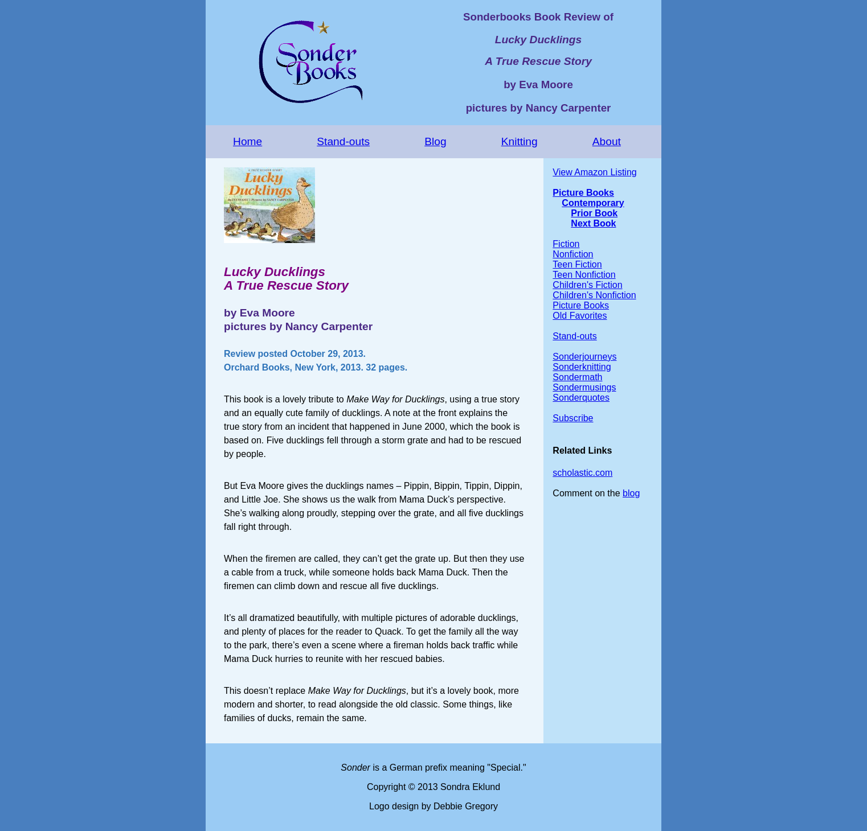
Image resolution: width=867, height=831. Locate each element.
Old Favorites (580, 315)
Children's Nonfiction (594, 295)
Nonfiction (573, 254)
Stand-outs (343, 141)
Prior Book (594, 213)
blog (631, 493)
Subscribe (573, 418)
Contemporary (593, 203)
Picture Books (583, 193)
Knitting (519, 141)
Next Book (593, 223)
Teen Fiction (577, 264)
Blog (435, 141)
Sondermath (577, 377)
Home (247, 141)
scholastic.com (582, 473)
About (606, 141)
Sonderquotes (581, 397)
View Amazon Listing (594, 172)
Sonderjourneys (584, 356)
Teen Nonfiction (584, 274)
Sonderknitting (582, 367)
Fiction (566, 244)
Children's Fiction (587, 285)
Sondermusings (584, 387)
